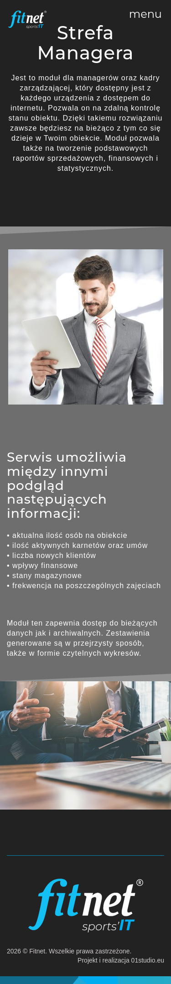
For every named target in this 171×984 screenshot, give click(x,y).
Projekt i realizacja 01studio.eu (121, 960)
